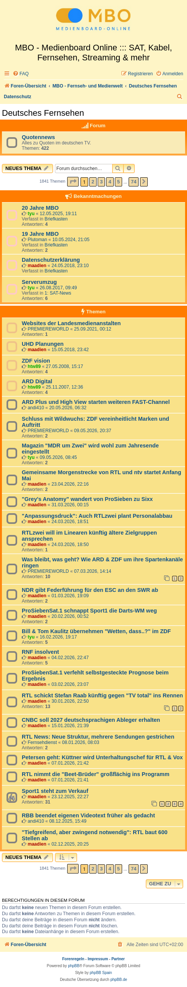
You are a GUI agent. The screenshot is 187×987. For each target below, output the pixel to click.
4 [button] (109, 182)
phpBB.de (118, 979)
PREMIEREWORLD (48, 329)
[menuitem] (21, 74)
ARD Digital (37, 381)
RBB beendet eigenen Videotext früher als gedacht (88, 815)
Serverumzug (39, 282)
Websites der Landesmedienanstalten (71, 323)
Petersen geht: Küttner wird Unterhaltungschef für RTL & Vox (102, 757)
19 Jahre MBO (40, 234)
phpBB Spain (101, 973)
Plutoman (37, 239)
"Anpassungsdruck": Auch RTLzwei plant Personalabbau (97, 516)
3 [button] (101, 182)
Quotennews (38, 137)
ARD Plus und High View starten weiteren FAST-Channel (96, 402)
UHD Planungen (43, 344)
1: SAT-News (58, 293)
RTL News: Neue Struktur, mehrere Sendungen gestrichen (98, 737)
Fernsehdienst (42, 742)
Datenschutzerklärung (51, 260)
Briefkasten (56, 219)
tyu (30, 213)
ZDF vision (36, 361)
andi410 (35, 407)
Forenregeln (73, 959)
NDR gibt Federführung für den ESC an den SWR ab (90, 590)
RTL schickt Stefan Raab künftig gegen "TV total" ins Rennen (102, 695)
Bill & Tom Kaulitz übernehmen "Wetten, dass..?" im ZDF (96, 631)
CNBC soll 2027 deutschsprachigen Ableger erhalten (91, 720)
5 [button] (118, 182)
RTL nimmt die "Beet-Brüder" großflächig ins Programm (95, 774)
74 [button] (133, 182)
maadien (36, 265)
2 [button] (93, 182)
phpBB (73, 966)
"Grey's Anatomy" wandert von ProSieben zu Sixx (87, 499)
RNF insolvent (40, 652)
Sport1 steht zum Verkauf (55, 791)
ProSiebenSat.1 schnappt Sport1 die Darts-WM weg (89, 611)
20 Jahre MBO (40, 208)
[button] (73, 181)
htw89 (33, 366)
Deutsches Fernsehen (43, 113)
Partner (118, 959)
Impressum (98, 959)
